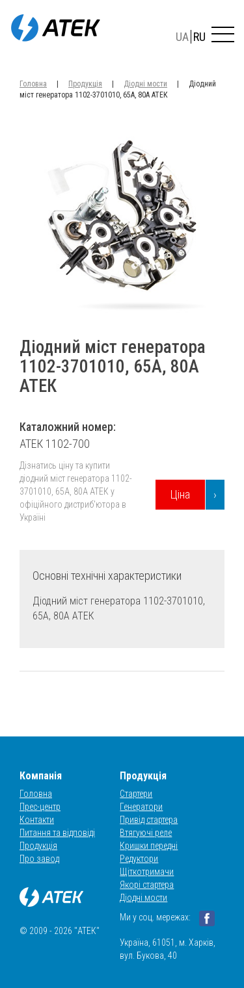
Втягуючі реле (146, 832)
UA (182, 37)
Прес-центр (40, 806)
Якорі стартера (147, 884)
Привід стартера (149, 819)
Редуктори (139, 858)
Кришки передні (149, 845)
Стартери (136, 793)
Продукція (85, 83)
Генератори (141, 806)
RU (199, 37)
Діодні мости (145, 83)
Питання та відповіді (57, 832)
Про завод (39, 858)
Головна (33, 83)
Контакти (37, 819)
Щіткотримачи (147, 871)
